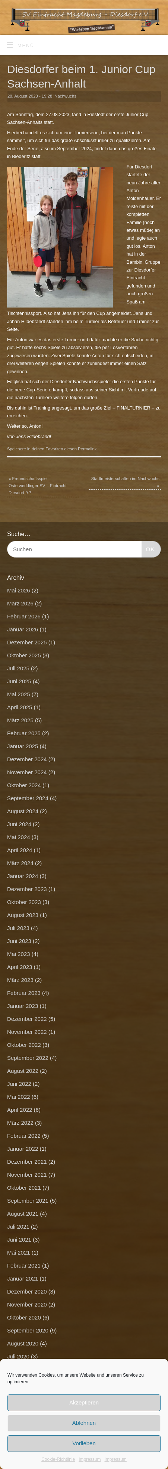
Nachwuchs (65, 96)
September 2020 (27, 1330)
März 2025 (20, 720)
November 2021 (27, 1174)
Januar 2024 (22, 876)
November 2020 (27, 1304)
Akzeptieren (84, 1402)
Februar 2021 (24, 1265)
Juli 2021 (18, 1226)
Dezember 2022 (27, 1019)
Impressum (90, 1459)
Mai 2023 (18, 954)
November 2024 (27, 772)
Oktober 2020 (24, 1317)
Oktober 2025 (24, 655)
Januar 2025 (22, 746)
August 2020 (22, 1343)
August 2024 (22, 811)
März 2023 (20, 980)
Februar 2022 (24, 1136)
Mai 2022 (18, 1097)
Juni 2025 (19, 681)
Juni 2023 (19, 941)
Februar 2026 (24, 616)
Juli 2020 (18, 1356)
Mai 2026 (18, 590)
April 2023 (19, 967)
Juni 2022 (19, 1084)
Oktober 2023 (24, 902)
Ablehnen (84, 1423)
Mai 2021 (18, 1252)
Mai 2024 (18, 837)
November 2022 (27, 1032)
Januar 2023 (22, 1006)
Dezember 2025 (27, 642)
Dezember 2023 (27, 889)
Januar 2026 (22, 629)
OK (148, 548)
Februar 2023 (24, 993)
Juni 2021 (19, 1239)
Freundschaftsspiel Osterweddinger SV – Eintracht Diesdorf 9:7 (38, 485)
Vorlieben (84, 1443)
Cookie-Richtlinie (58, 1459)
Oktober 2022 (24, 1045)
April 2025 (19, 707)
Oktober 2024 (24, 785)
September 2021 (27, 1200)
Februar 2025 (24, 733)
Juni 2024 (19, 824)
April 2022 (19, 1110)
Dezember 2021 (27, 1162)
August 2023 (22, 915)
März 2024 (20, 863)
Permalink (87, 449)
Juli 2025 (18, 668)
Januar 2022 (22, 1149)
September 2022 (27, 1058)
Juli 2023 (18, 928)
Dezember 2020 (27, 1291)
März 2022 (20, 1123)
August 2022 (22, 1071)
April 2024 (19, 850)
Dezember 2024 (27, 759)
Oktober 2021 (24, 1187)
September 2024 (27, 798)
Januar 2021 (22, 1278)
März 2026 (20, 603)
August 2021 (22, 1213)
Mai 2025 (18, 694)
